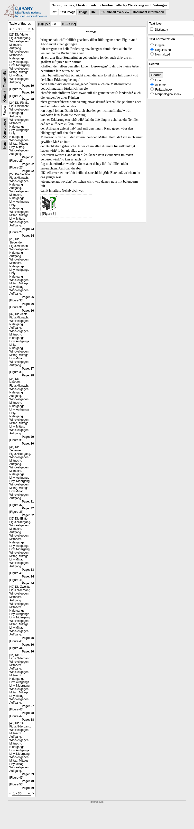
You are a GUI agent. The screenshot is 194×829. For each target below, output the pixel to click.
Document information (148, 12)
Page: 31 (28, 501)
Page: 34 (28, 576)
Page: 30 (28, 443)
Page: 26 (28, 304)
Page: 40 (28, 781)
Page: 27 (28, 368)
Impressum (97, 802)
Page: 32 (28, 508)
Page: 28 (28, 375)
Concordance (4, 128)
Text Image (67, 12)
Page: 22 (28, 164)
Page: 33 (28, 569)
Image (83, 12)
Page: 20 (28, 92)
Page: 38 (28, 713)
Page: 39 (28, 774)
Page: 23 (28, 229)
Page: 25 (28, 297)
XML (94, 12)
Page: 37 (28, 706)
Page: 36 (28, 644)
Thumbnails (4, 79)
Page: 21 (28, 157)
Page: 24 (28, 235)
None (4, 145)
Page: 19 (28, 85)
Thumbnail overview (115, 12)
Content (4, 96)
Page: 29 (28, 436)
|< (46, 24)
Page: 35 (28, 638)
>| (75, 24)
